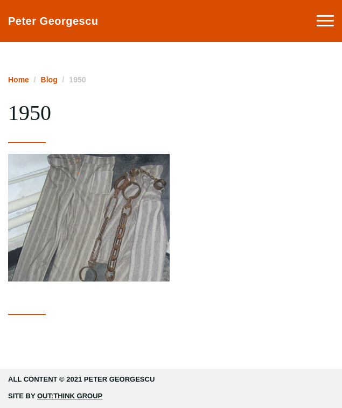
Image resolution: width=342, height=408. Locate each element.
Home (18, 79)
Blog (49, 79)
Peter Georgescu (53, 21)
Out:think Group (69, 396)
